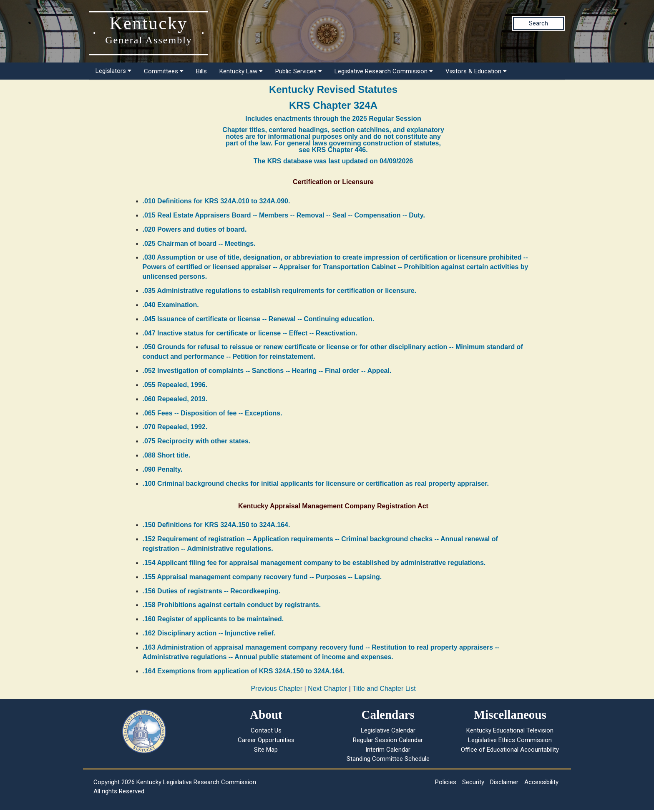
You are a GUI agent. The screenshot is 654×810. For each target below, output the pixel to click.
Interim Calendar (387, 749)
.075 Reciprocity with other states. (197, 441)
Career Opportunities (266, 740)
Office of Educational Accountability (510, 749)
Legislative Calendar (388, 730)
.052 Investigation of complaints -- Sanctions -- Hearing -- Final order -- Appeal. (267, 370)
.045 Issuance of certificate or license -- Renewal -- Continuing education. (259, 318)
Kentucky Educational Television (509, 730)
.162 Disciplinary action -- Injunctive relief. (209, 633)
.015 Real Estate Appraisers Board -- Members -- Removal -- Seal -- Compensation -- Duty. (284, 215)
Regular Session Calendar (388, 740)
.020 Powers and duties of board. (195, 229)
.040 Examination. (171, 304)
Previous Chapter (276, 688)
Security (473, 782)
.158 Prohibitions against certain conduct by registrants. (232, 604)
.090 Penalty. (163, 469)
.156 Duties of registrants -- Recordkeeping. (212, 591)
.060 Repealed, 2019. (175, 398)
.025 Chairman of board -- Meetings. (199, 243)
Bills (201, 71)
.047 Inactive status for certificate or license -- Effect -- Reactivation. (250, 333)
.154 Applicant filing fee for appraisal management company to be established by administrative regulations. (314, 562)
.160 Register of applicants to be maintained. (213, 618)
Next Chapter (327, 688)
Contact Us (266, 730)
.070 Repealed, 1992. (175, 426)
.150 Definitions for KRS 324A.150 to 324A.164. (216, 524)
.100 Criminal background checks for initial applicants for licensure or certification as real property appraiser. (316, 483)
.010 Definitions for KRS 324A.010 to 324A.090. (216, 201)
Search (538, 23)
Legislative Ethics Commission (510, 740)
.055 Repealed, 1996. (175, 384)
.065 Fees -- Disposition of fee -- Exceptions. (212, 413)
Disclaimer (504, 782)
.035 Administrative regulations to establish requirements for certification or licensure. (279, 290)
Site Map (266, 749)
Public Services (298, 71)
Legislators (113, 71)
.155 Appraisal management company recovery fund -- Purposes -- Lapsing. (262, 576)
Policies (445, 782)
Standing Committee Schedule (388, 758)
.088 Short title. (167, 455)
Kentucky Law (241, 71)
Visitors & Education (476, 71)
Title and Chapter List (383, 688)
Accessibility (541, 782)
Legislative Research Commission (384, 71)
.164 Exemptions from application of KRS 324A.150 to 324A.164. (244, 671)
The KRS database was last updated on (333, 161)
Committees (164, 71)
